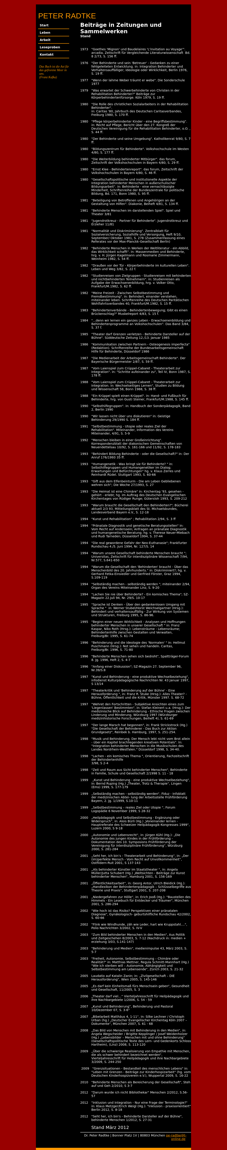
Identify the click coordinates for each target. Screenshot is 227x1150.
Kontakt (46, 54)
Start (44, 25)
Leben (45, 32)
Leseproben (50, 47)
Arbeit (45, 40)
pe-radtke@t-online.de (176, 1137)
